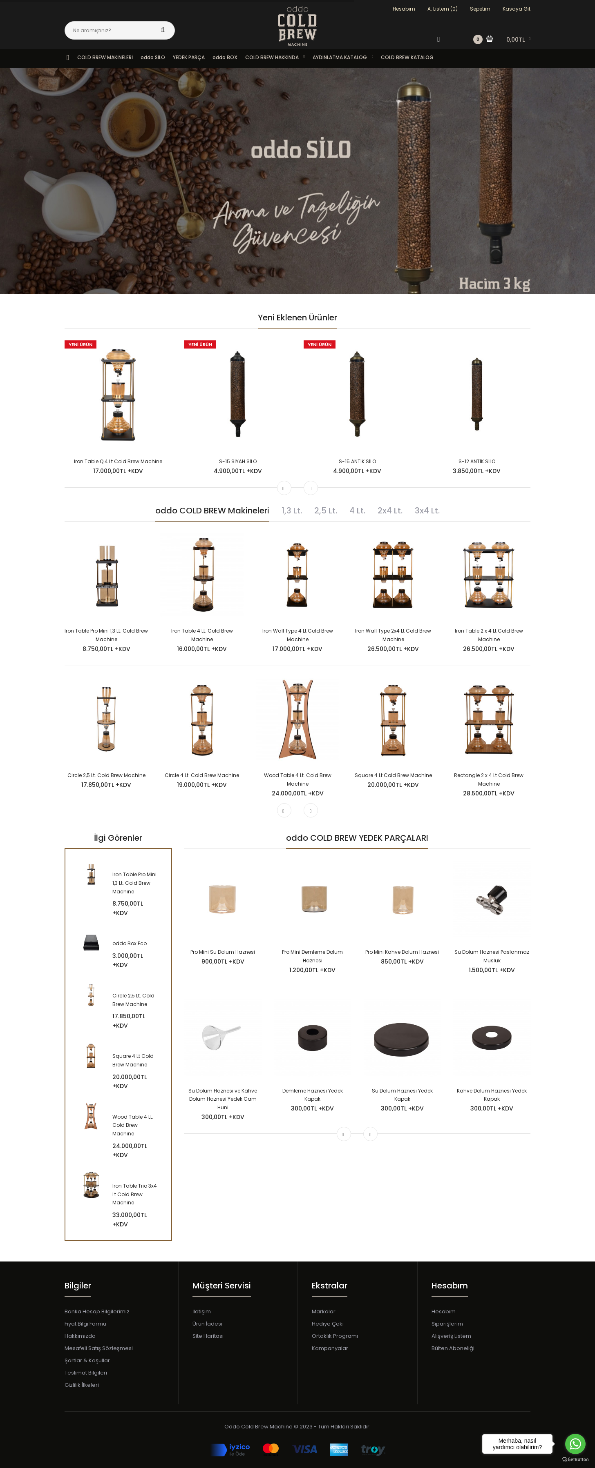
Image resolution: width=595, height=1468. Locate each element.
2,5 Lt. (325, 510)
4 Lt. (357, 510)
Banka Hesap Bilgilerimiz (97, 1311)
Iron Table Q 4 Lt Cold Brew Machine (118, 461)
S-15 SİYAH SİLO (238, 461)
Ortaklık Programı (335, 1336)
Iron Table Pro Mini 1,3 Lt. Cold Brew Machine (134, 883)
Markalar (324, 1311)
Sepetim (480, 8)
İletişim (201, 1311)
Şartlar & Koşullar (87, 1360)
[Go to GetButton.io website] (575, 1459)
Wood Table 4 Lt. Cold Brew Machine (132, 1125)
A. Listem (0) (442, 8)
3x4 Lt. (427, 510)
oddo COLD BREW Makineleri (212, 510)
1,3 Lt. (292, 510)
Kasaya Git (516, 8)
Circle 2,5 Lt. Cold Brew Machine (106, 775)
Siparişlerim (447, 1324)
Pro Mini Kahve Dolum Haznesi (402, 951)
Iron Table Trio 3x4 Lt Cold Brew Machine (134, 1194)
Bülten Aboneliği (453, 1348)
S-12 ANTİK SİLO (477, 461)
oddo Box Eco (129, 943)
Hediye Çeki (328, 1324)
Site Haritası (208, 1336)
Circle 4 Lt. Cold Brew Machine (202, 775)
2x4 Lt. (390, 510)
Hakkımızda (80, 1336)
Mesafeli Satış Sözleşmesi (99, 1348)
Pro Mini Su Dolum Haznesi (222, 951)
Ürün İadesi (207, 1324)
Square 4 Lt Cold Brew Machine (393, 775)
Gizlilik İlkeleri (82, 1385)
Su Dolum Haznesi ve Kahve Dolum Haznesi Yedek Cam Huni (222, 1099)
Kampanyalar (330, 1348)
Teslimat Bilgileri (86, 1373)
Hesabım (404, 8)
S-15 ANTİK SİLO (357, 461)
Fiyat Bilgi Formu (85, 1324)
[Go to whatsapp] (575, 1444)
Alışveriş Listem (451, 1336)
